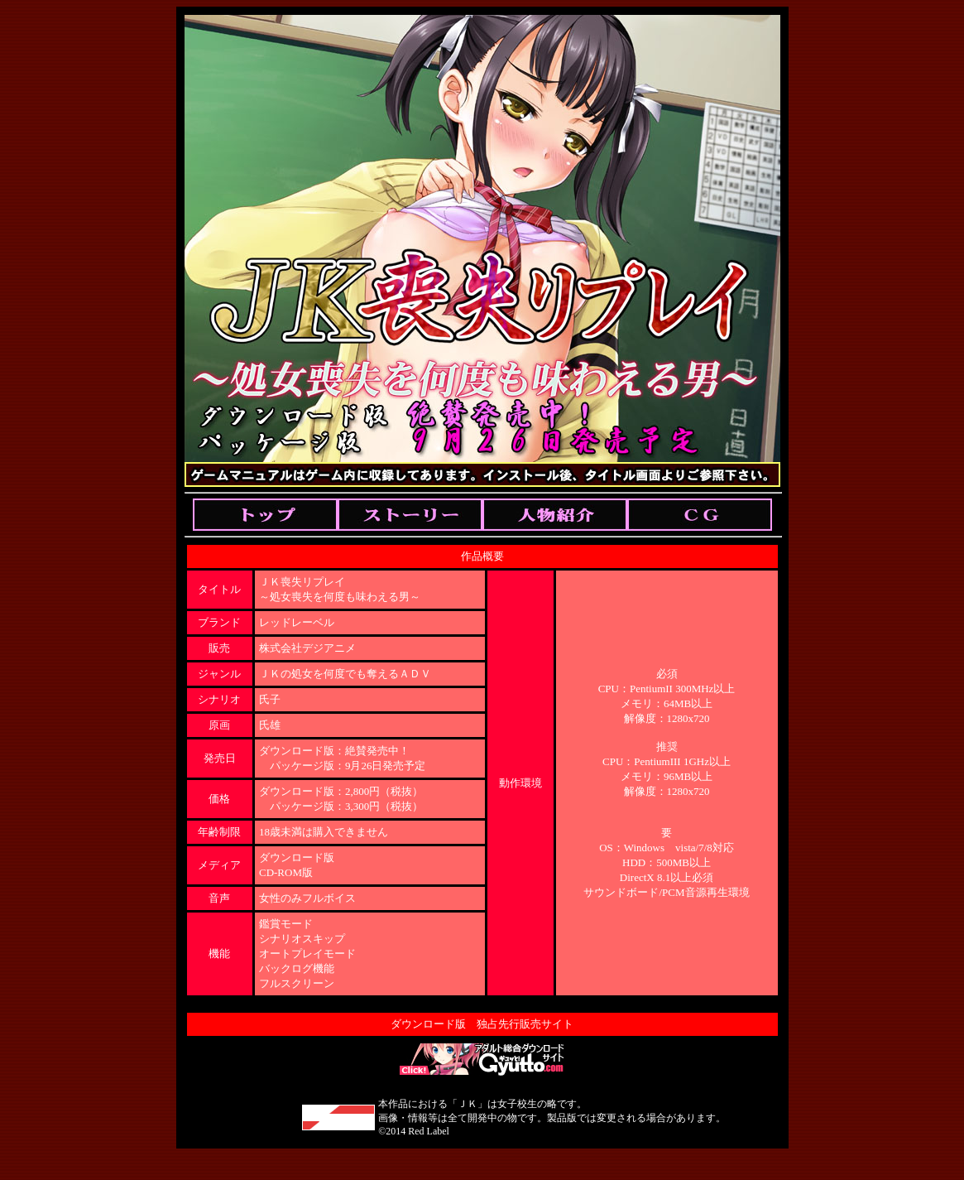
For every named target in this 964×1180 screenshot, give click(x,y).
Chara (554, 514)
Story (410, 514)
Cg (699, 514)
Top (265, 514)
